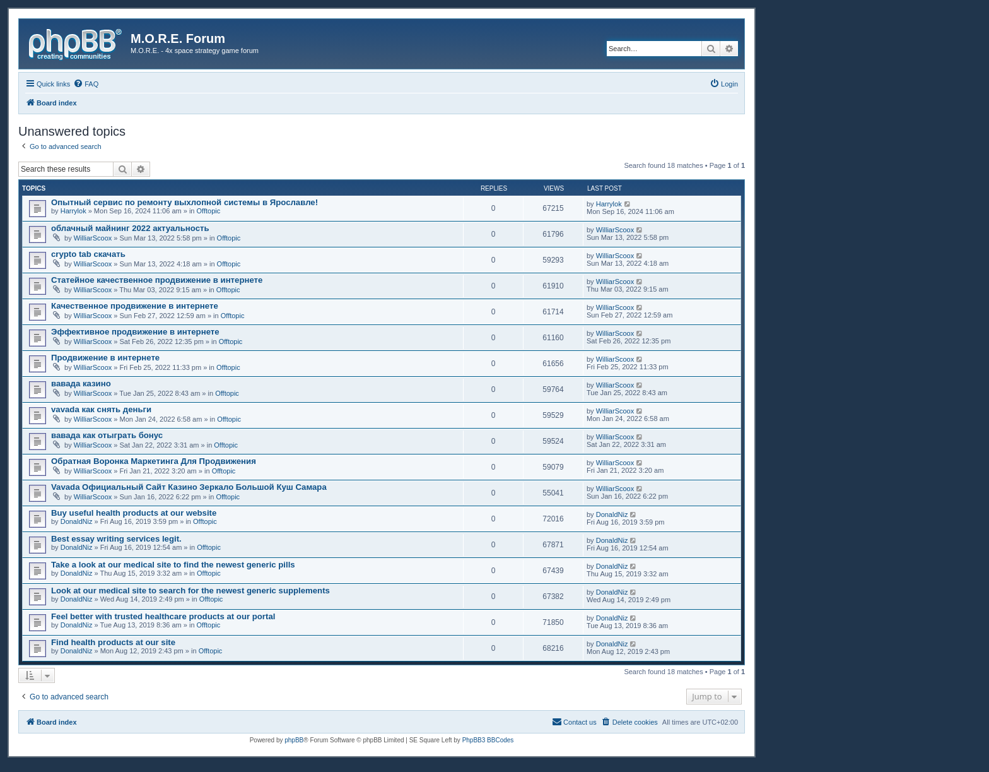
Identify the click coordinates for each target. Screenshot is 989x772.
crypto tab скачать (88, 254)
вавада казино (81, 383)
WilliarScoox (93, 238)
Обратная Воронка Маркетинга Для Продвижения (153, 461)
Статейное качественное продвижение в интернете (156, 280)
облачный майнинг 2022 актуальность (130, 228)
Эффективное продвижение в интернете (135, 331)
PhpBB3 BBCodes (488, 740)
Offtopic (209, 211)
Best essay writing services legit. (116, 538)
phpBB (293, 740)
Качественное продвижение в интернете (134, 306)
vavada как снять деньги (101, 409)
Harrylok (73, 211)
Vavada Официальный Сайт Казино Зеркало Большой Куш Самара (189, 487)
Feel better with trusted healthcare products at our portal (163, 616)
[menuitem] (85, 84)
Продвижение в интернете (105, 357)
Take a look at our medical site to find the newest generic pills (173, 564)
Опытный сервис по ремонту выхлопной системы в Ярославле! (184, 202)
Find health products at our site (113, 642)
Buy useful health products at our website (133, 513)
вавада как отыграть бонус (107, 435)
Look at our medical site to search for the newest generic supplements (190, 590)
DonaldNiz (77, 521)
